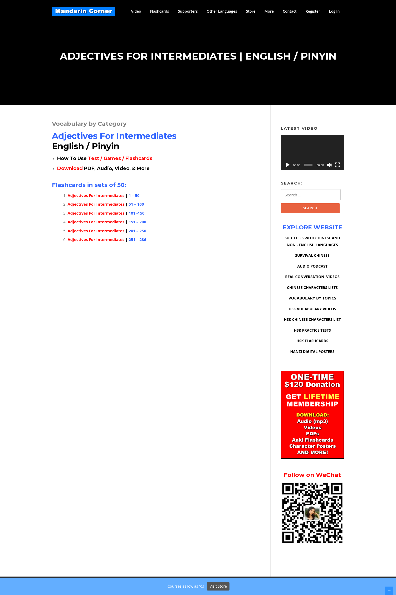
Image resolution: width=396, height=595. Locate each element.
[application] (312, 153)
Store (251, 11)
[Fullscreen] (337, 166)
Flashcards (159, 11)
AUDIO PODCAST (312, 267)
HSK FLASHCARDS (312, 342)
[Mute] (329, 166)
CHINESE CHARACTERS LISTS (312, 288)
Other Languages (222, 11)
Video (136, 11)
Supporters (188, 11)
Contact (289, 11)
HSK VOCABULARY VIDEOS (312, 310)
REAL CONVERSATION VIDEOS (312, 277)
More (269, 11)
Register (313, 11)
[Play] (287, 166)
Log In (334, 11)
